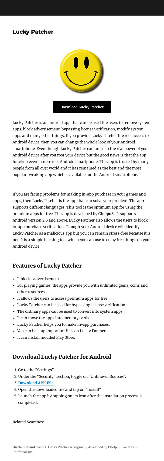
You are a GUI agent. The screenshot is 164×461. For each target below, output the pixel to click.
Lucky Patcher (33, 32)
